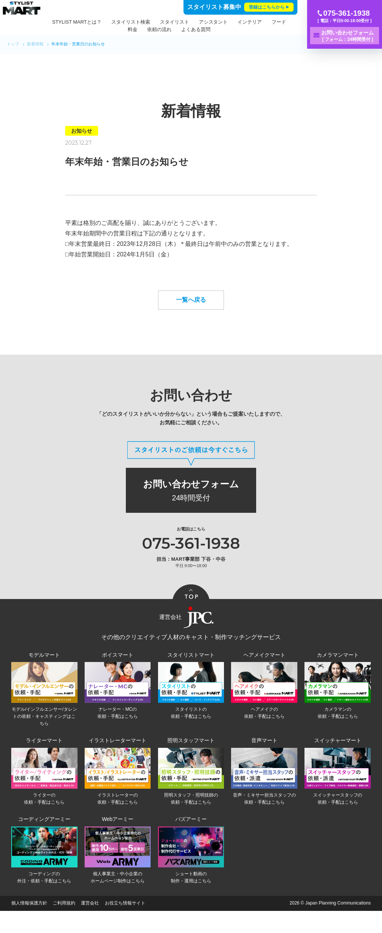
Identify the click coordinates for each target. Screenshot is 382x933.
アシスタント (234, 22)
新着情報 (35, 44)
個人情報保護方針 (29, 925)
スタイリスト (195, 22)
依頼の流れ (181, 29)
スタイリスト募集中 (240, 7)
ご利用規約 (64, 925)
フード (132, 29)
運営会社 (90, 925)
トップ (13, 44)
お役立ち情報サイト (125, 925)
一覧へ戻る (191, 317)
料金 (154, 29)
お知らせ (81, 131)
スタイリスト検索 (152, 22)
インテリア (271, 22)
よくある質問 (217, 29)
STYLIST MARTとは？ (98, 22)
